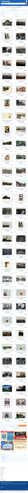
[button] (24, 3)
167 (17, 425)
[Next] (22, 425)
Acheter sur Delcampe (3, 480)
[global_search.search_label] (16, 3)
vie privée (21, 491)
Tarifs (1, 470)
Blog (2, 474)
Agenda (2, 475)
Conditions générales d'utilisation (16, 491)
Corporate (2, 469)
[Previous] (5, 425)
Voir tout (26, 454)
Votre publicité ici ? (13, 451)
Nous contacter (2, 471)
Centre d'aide (2, 479)
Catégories (2, 12)
